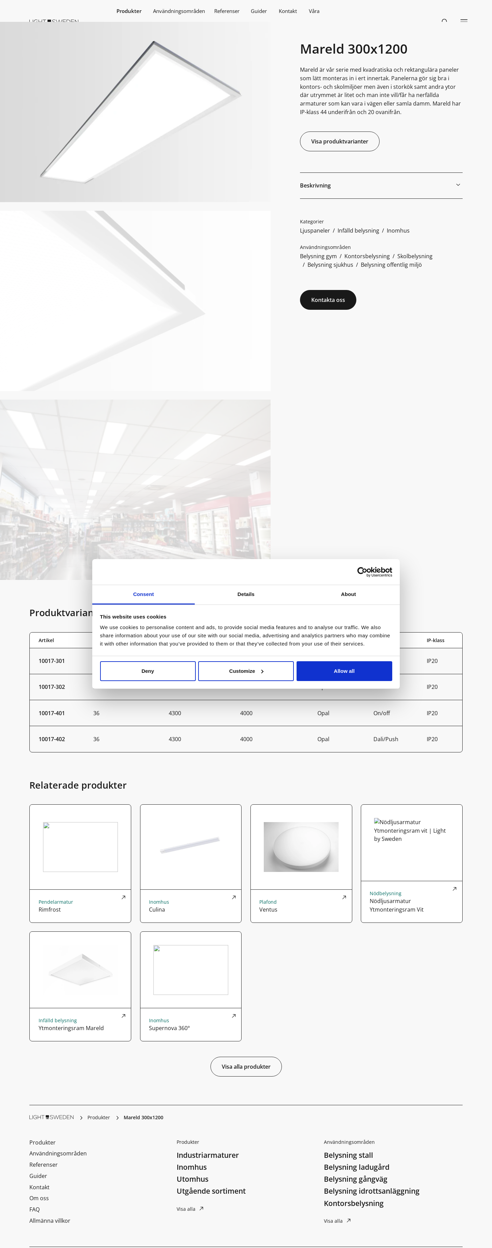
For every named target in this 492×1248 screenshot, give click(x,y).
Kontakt (288, 11)
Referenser (227, 11)
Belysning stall (348, 1155)
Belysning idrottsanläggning (372, 1191)
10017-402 (52, 739)
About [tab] (348, 594)
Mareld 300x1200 (143, 1117)
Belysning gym (318, 256)
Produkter (129, 11)
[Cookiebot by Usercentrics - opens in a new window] (362, 572)
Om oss (39, 1198)
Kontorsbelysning (367, 256)
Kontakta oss (328, 300)
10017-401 (52, 713)
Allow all (344, 671)
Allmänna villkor (49, 1220)
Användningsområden (179, 11)
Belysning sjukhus (330, 264)
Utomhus (192, 1179)
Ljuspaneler (315, 230)
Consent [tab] (143, 594)
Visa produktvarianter (339, 141)
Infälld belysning (358, 230)
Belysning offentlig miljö (391, 264)
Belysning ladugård (357, 1167)
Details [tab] (246, 594)
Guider (259, 11)
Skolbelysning (415, 256)
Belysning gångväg (355, 1179)
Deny (147, 671)
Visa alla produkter (246, 1066)
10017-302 (52, 687)
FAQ (34, 1209)
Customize (246, 671)
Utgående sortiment (211, 1191)
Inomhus (398, 230)
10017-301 (52, 661)
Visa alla (186, 1209)
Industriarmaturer (208, 1155)
